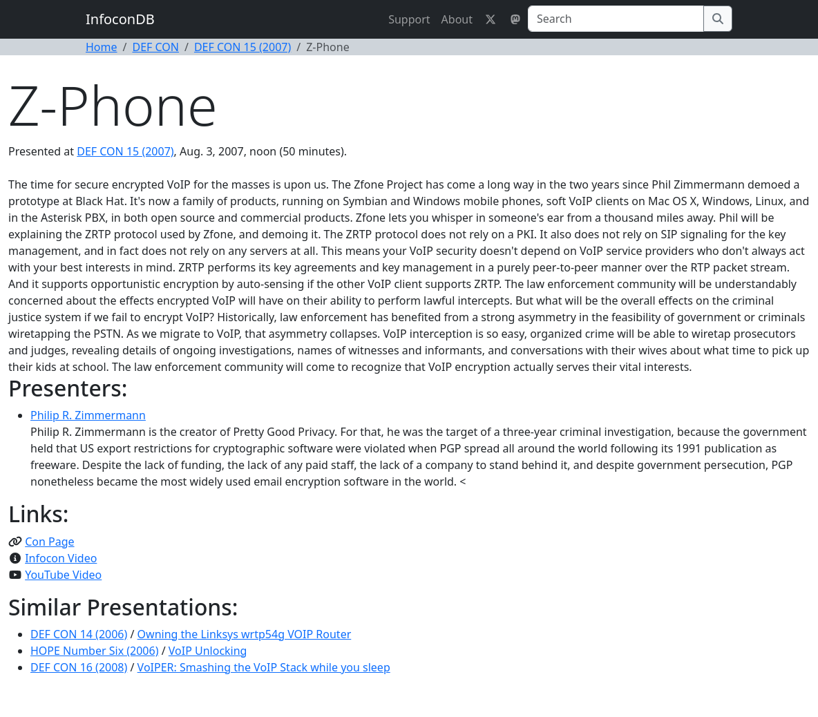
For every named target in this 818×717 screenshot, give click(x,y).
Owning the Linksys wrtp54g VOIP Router (244, 634)
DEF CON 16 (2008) (78, 667)
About (457, 19)
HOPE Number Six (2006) (94, 650)
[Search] (616, 19)
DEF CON (155, 47)
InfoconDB (120, 19)
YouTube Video (63, 574)
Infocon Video (61, 558)
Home (101, 47)
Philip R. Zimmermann (88, 415)
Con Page (49, 541)
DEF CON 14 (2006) (78, 634)
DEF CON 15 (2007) (242, 47)
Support (409, 19)
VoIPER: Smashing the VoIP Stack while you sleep (263, 667)
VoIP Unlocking (208, 650)
